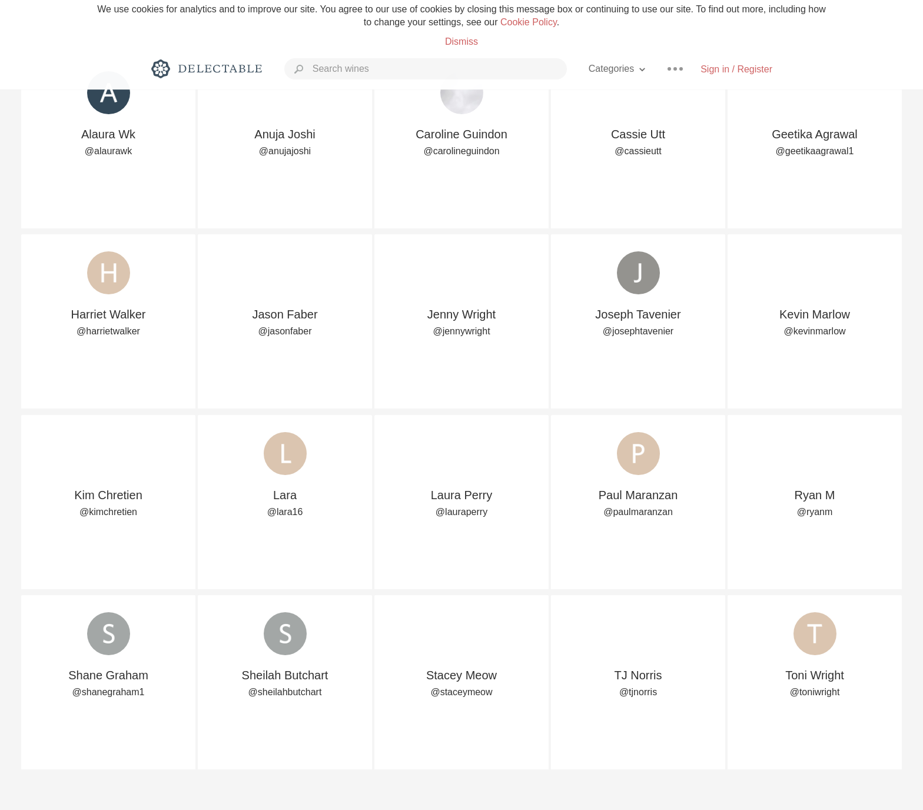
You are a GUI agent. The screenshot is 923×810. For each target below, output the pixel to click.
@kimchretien (108, 512)
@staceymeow (461, 692)
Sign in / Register (736, 69)
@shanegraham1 (108, 692)
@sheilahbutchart (285, 692)
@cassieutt (638, 151)
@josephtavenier (638, 331)
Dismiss (461, 41)
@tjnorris (638, 692)
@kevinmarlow (814, 331)
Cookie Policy (528, 22)
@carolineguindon (461, 151)
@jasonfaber (285, 331)
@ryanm (815, 512)
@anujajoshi (285, 151)
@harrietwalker (108, 331)
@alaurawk (108, 151)
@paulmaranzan (638, 512)
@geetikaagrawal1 (815, 151)
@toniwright (815, 692)
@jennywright (461, 331)
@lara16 (285, 512)
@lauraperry (461, 512)
